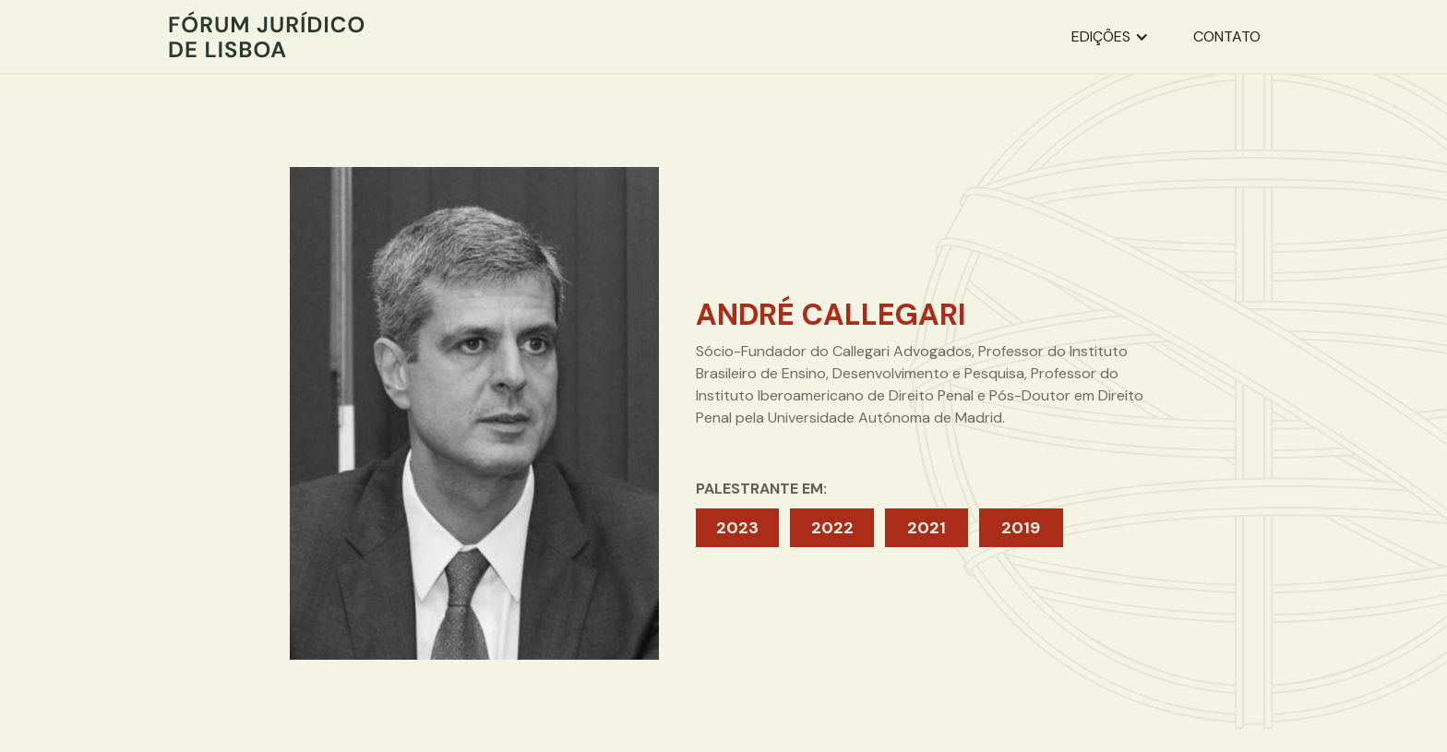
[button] (1110, 37)
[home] (266, 36)
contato (1227, 36)
